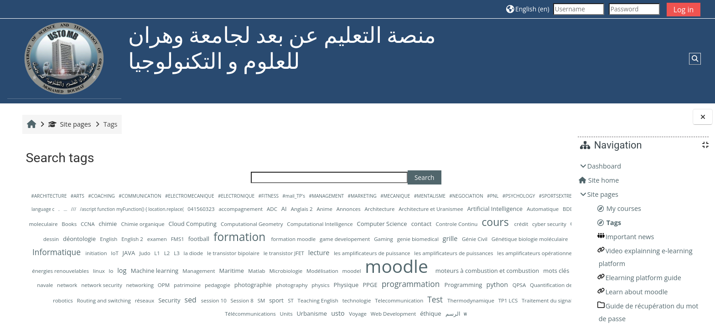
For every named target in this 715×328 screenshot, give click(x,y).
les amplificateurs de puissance (277, 265)
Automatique (137, 222)
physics (432, 297)
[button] (528, 9)
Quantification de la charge (159, 311)
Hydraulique (401, 252)
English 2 (466, 237)
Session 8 (444, 311)
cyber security (261, 237)
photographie (365, 297)
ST (493, 311)
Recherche (238, 311)
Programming (59, 311)
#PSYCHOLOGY (525, 196)
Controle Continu (168, 237)
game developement (159, 252)
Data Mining (338, 237)
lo (120, 283)
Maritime (241, 283)
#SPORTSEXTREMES (48, 209)
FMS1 (511, 237)
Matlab (266, 283)
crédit (233, 237)
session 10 (416, 311)
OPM (275, 297)
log (131, 282)
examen (491, 237)
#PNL (500, 196)
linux (107, 283)
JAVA (33, 265)
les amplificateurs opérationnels (441, 265)
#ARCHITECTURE (56, 196)
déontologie (414, 237)
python (93, 310)
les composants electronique (518, 265)
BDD (162, 222)
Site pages (68, 124)
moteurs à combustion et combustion (496, 283)
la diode (97, 265)
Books (296, 222)
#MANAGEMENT (334, 196)
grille (264, 251)
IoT (549, 252)
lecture (223, 265)
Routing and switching (306, 311)
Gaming (198, 252)
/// (194, 209)
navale (157, 297)
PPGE (482, 297)
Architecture (500, 208)
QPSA (115, 311)
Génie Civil (289, 252)
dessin (385, 237)
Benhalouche (188, 222)
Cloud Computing (420, 222)
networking (252, 297)
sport (479, 311)
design (365, 237)
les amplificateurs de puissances (358, 265)
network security (213, 297)
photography (403, 297)
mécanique (131, 297)
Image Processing (442, 252)
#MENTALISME (437, 196)
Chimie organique (369, 222)
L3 (81, 265)
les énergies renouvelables (65, 283)
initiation (531, 252)
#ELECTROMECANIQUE (197, 196)
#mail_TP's (301, 196)
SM (463, 311)
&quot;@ (83, 209)
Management (208, 283)
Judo (49, 265)
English (443, 237)
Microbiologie (295, 283)
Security (371, 311)
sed (393, 310)
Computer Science (93, 237)
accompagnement (361, 208)
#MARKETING (370, 196)
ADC (393, 208)
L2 (71, 265)
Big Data (219, 222)
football (532, 237)
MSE (65, 297)
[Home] (64, 60)
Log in (684, 10)
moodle (407, 278)
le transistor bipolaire (138, 265)
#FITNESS (276, 196)
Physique (458, 297)
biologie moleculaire (260, 222)
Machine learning (164, 283)
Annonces (469, 208)
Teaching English (519, 311)
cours (207, 235)
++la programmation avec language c (135, 209)
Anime (444, 208)
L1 (61, 265)
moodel (361, 283)
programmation (522, 296)
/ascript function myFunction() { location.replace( (252, 209)
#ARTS (85, 196)
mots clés (42, 297)
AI (404, 209)
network (179, 297)
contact (133, 237)
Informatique (491, 251)
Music (81, 297)
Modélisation (331, 283)
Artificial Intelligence (89, 222)
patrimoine (299, 297)
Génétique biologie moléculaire (344, 252)
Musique (103, 297)
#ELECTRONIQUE (244, 196)
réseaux (347, 311)
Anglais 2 (422, 208)
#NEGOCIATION (473, 196)
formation (55, 249)
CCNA (315, 222)
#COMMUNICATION (148, 196)
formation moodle (108, 252)
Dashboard (604, 166)
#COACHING (109, 196)
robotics (265, 311)
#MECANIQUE (402, 196)
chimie (335, 222)
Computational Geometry (479, 222)
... (185, 209)
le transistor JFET (188, 265)
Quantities (209, 311)
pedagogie (329, 297)
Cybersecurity (301, 237)
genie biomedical (232, 252)
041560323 (321, 208)
